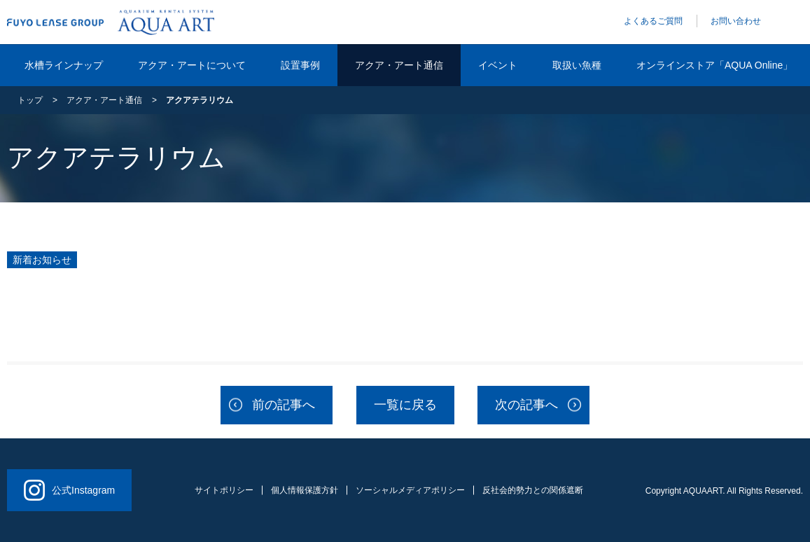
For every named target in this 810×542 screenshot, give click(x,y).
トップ (30, 100)
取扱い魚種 (576, 65)
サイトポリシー (224, 490)
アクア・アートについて (192, 65)
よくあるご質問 (653, 21)
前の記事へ (283, 405)
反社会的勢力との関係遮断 (532, 490)
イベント (497, 65)
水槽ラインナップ (64, 65)
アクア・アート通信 (399, 65)
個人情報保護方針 (304, 490)
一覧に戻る (405, 405)
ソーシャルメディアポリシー (410, 490)
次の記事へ (526, 405)
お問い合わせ (736, 21)
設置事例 (300, 65)
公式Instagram (69, 490)
